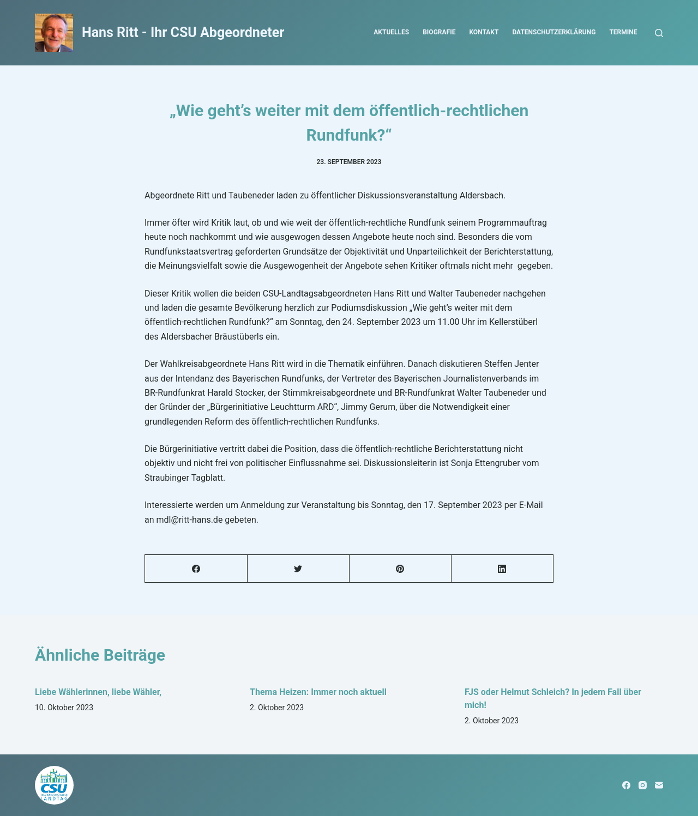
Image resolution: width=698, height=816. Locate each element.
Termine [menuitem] (623, 32)
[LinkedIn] (502, 569)
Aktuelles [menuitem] (391, 32)
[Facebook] (196, 569)
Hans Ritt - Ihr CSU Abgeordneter (183, 32)
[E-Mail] (659, 785)
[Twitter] (298, 569)
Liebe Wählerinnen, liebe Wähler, (98, 692)
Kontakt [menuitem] (483, 32)
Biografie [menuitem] (439, 32)
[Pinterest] (400, 569)
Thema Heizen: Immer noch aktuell (318, 692)
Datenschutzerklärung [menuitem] (553, 32)
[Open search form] (659, 33)
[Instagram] (643, 785)
